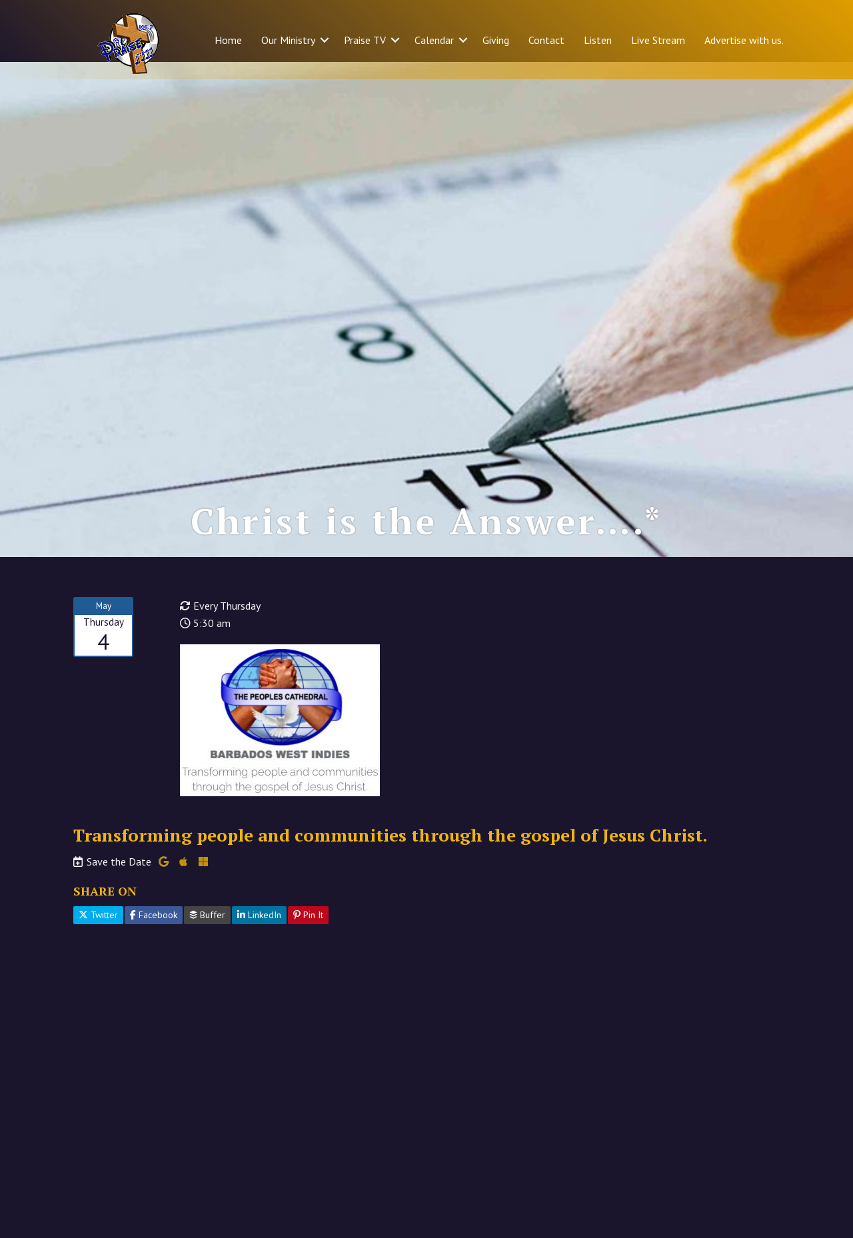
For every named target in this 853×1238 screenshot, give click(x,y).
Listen (598, 40)
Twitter (98, 932)
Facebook (153, 932)
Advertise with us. (744, 40)
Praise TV (365, 40)
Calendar (434, 40)
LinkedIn (259, 932)
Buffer (207, 932)
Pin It (308, 932)
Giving (495, 40)
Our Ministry (288, 40)
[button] (324, 40)
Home (228, 40)
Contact (546, 40)
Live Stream (658, 40)
